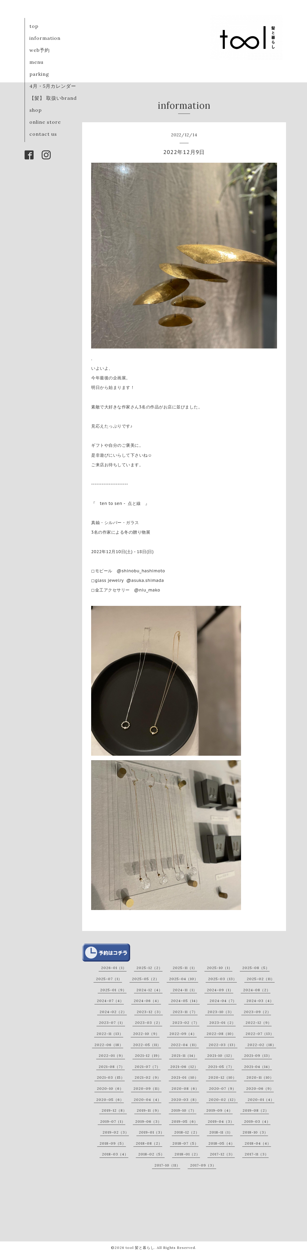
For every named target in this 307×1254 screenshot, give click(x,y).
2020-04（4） (147, 1099)
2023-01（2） (222, 1022)
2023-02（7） (185, 1022)
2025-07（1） (109, 979)
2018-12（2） (186, 1132)
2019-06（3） (148, 1121)
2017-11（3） (257, 1154)
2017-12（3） (222, 1154)
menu (36, 62)
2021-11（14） (184, 1055)
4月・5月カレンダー (52, 86)
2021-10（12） (220, 1055)
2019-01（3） (151, 1132)
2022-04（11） (185, 1044)
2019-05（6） (184, 1121)
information (45, 38)
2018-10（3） (255, 1132)
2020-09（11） (147, 1088)
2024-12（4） (149, 990)
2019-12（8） (114, 1110)
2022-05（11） (147, 1044)
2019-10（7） (183, 1110)
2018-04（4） (258, 1143)
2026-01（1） (114, 967)
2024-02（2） (113, 1011)
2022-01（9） (112, 1055)
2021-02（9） (148, 1077)
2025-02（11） (261, 979)
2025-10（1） (219, 967)
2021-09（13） (258, 1055)
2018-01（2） (187, 1154)
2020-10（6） (110, 1088)
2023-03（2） (148, 1022)
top (33, 26)
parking (39, 74)
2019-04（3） (221, 1121)
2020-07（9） (222, 1088)
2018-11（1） (221, 1132)
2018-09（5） (113, 1143)
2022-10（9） (146, 1033)
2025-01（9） (113, 990)
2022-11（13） (110, 1033)
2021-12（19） (148, 1055)
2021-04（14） (258, 1066)
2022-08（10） (221, 1033)
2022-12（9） (259, 1022)
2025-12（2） (149, 967)
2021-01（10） (184, 1077)
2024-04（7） (223, 1000)
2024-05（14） (185, 1000)
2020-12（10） (222, 1077)
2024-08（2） (256, 990)
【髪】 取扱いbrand (53, 98)
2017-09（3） (203, 1165)
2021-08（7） (112, 1066)
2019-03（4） (257, 1121)
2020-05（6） (110, 1099)
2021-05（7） (221, 1066)
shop (35, 110)
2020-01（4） (261, 1099)
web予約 (39, 50)
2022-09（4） (183, 1033)
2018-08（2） (149, 1143)
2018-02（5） (151, 1154)
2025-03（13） (222, 979)
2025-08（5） (256, 967)
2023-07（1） (112, 1022)
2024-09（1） (220, 990)
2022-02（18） (261, 1044)
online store (45, 122)
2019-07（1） (112, 1121)
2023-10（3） (220, 1011)
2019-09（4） (219, 1110)
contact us (43, 134)
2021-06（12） (184, 1066)
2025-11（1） (185, 967)
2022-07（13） (260, 1033)
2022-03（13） (223, 1044)
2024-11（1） (185, 990)
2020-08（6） (185, 1088)
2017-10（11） (167, 1165)
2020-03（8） (185, 1099)
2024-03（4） (260, 1000)
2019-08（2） (256, 1110)
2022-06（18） (108, 1044)
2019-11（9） (149, 1110)
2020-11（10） (260, 1077)
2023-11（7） (185, 1011)
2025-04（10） (183, 979)
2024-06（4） (147, 1000)
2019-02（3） (116, 1132)
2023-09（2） (257, 1011)
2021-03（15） (111, 1077)
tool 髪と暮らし (140, 1247)
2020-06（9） (260, 1088)
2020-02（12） (223, 1099)
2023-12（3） (150, 1011)
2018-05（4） (221, 1143)
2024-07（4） (110, 1000)
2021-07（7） (147, 1066)
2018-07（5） (185, 1143)
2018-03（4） (115, 1154)
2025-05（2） (145, 979)
